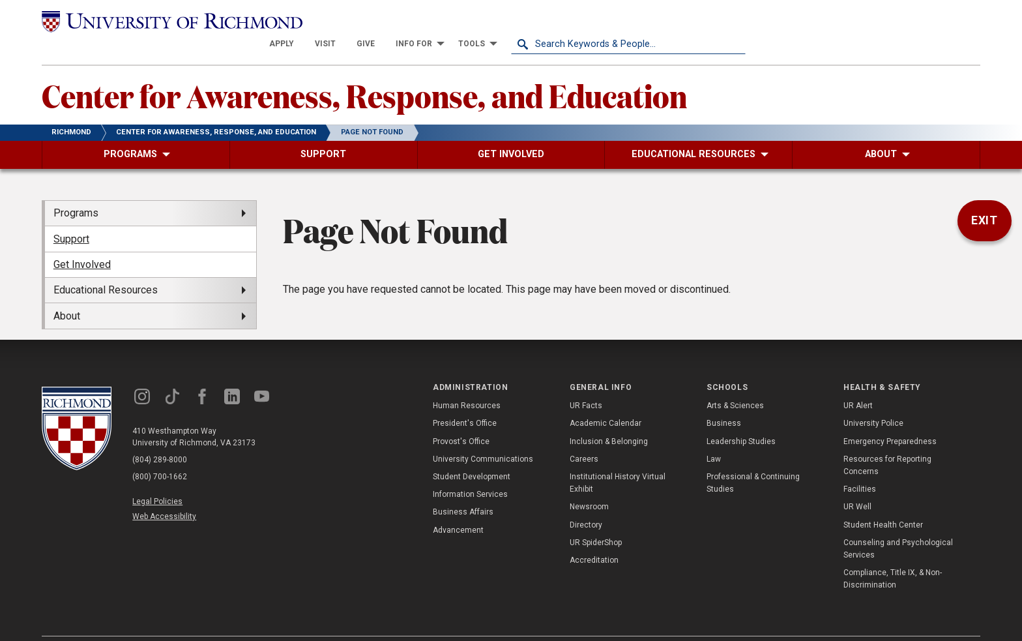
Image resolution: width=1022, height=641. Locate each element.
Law (714, 436)
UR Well (857, 483)
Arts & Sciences (735, 382)
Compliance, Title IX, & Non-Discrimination (892, 556)
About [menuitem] (66, 292)
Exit (985, 197)
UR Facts (586, 382)
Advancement (458, 506)
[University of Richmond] (159, 20)
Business (724, 400)
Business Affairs (463, 489)
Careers (584, 436)
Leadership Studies (741, 418)
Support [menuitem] (71, 215)
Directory (586, 501)
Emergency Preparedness (890, 418)
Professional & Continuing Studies (753, 460)
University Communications (483, 436)
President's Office (465, 400)
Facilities (859, 466)
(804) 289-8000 (159, 436)
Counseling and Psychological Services (898, 525)
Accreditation (594, 537)
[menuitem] (516, 21)
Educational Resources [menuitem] (105, 267)
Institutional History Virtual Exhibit (617, 460)
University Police (873, 400)
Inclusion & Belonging (609, 418)
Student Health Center (883, 501)
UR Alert (858, 382)
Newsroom (589, 483)
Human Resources (467, 382)
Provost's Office (461, 418)
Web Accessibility (164, 493)
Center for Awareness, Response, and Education (364, 72)
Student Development (471, 453)
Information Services (470, 471)
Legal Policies (157, 478)
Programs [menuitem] (75, 190)
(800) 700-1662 (159, 453)
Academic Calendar (605, 400)
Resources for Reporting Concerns (887, 442)
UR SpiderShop (596, 519)
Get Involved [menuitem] (82, 241)
